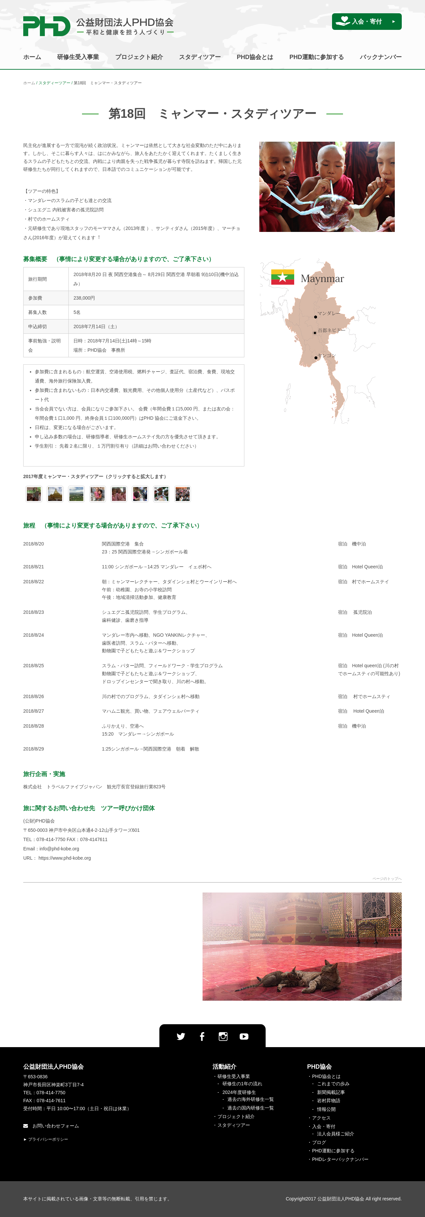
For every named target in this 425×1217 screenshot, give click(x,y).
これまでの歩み (333, 1083)
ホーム (32, 57)
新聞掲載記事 (331, 1092)
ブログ (319, 1142)
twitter (181, 1036)
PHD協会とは (255, 57)
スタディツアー (200, 57)
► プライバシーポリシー (45, 1139)
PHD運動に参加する (317, 57)
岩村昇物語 (328, 1100)
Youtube (244, 1036)
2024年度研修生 (239, 1092)
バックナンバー (381, 57)
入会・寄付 (367, 21)
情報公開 (326, 1109)
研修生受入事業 (78, 57)
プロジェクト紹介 (139, 57)
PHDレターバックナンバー (340, 1159)
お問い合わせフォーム (51, 1125)
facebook (202, 1036)
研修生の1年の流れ (242, 1083)
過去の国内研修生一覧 (250, 1107)
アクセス (321, 1117)
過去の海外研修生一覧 (250, 1099)
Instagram (223, 1036)
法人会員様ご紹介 (335, 1133)
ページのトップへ (387, 879)
